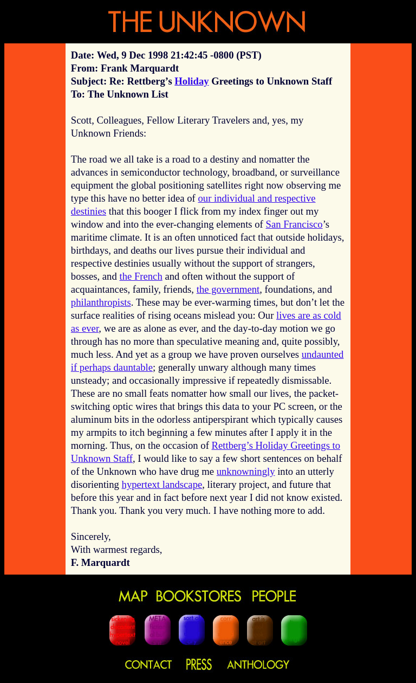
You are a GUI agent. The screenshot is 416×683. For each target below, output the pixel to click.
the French (140, 276)
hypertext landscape (162, 484)
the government (228, 289)
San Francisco (294, 224)
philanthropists (101, 302)
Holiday (191, 81)
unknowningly (246, 471)
